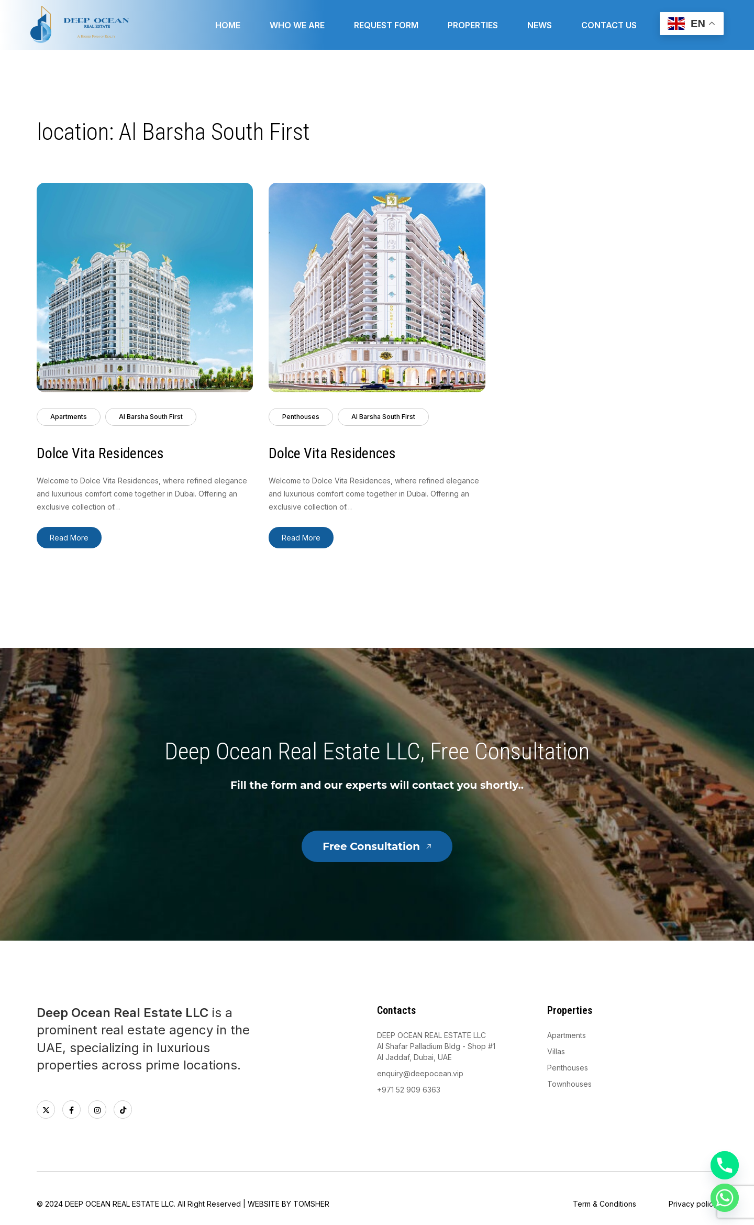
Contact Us (609, 25)
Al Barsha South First (151, 417)
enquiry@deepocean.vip (420, 1073)
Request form (386, 25)
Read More (69, 537)
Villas (556, 1051)
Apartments (68, 417)
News (539, 25)
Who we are (297, 25)
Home (227, 25)
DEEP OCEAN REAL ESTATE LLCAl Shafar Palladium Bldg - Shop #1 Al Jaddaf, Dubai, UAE (436, 1046)
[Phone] (725, 1165)
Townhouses (569, 1083)
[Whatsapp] (725, 1198)
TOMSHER (311, 1203)
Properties (473, 25)
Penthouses (300, 417)
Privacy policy (693, 1203)
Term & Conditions (604, 1203)
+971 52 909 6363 (408, 1089)
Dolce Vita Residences (100, 453)
